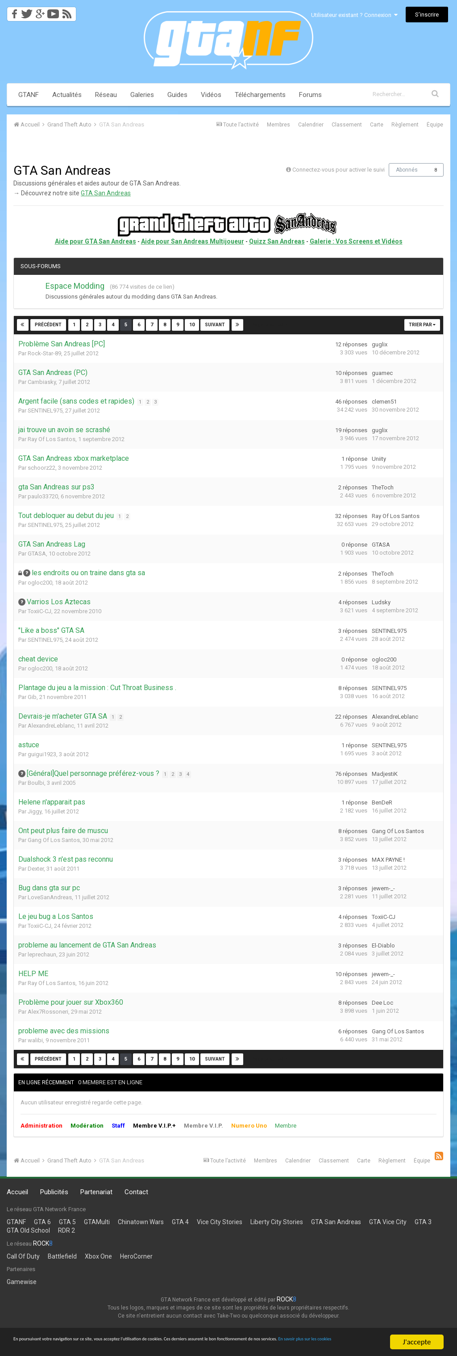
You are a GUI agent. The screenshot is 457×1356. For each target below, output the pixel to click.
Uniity (379, 458)
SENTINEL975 (45, 410)
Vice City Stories (219, 1221)
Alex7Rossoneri (48, 1011)
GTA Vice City (388, 1221)
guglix (379, 344)
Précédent (48, 324)
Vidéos (211, 95)
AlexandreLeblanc (51, 725)
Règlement (405, 125)
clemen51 (384, 401)
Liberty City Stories (276, 1221)
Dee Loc (382, 1002)
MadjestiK (385, 774)
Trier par (422, 324)
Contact (136, 1192)
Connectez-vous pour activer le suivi (338, 169)
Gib (32, 697)
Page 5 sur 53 (269, 325)
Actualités (67, 95)
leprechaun (42, 954)
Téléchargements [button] (260, 95)
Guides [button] (177, 95)
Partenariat (96, 1192)
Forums (310, 95)
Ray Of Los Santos (51, 439)
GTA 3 (423, 1221)
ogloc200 (40, 582)
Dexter (36, 868)
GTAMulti (97, 1221)
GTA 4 (180, 1221)
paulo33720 (43, 496)
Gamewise (22, 1281)
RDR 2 (66, 1230)
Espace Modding (75, 286)
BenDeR (382, 802)
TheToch (383, 487)
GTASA (37, 553)
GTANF (28, 95)
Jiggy (35, 811)
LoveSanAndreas (50, 897)
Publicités (54, 1192)
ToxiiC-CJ (39, 611)
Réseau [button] (106, 95)
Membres (278, 125)
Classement (347, 125)
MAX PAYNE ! (388, 859)
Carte (376, 125)
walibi (35, 1040)
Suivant (214, 324)
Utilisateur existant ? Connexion (354, 15)
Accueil (17, 1192)
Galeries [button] (142, 95)
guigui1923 (42, 754)
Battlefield (62, 1256)
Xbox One (98, 1256)
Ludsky (381, 602)
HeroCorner (136, 1256)
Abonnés (407, 170)
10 (191, 325)
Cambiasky (42, 382)
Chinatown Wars (141, 1221)
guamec (382, 373)
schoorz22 (41, 467)
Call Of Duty (23, 1256)
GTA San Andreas (106, 193)
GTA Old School (28, 1230)
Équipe (435, 125)
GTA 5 (67, 1221)
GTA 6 (42, 1221)
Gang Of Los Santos (54, 840)
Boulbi (36, 782)
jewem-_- (383, 888)
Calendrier (311, 125)
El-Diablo (383, 945)
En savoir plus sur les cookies (159, 1346)
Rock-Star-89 (44, 353)
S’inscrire (427, 14)
